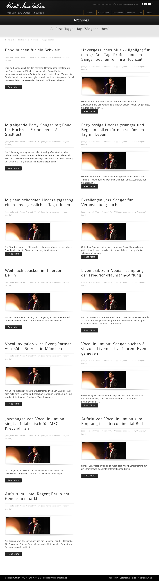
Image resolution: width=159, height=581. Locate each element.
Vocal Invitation (13, 578)
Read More (13, 87)
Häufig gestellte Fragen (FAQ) (125, 4)
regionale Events (145, 578)
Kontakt (96, 4)
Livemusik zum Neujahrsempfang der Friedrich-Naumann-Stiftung (112, 272)
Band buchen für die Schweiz (25, 40)
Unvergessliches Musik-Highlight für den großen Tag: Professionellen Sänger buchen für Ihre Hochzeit (115, 55)
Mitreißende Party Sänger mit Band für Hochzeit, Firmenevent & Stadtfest (38, 130)
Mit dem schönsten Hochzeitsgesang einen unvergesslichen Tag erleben (39, 202)
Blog (134, 578)
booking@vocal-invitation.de (55, 578)
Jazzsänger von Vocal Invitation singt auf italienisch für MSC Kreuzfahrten (34, 424)
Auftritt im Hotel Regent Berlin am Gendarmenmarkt (37, 496)
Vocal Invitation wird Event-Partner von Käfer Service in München (38, 346)
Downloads (106, 4)
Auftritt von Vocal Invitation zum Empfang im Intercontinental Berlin (114, 421)
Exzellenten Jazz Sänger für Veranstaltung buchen (107, 202)
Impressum (113, 578)
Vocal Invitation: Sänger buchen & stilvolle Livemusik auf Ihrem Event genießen (114, 349)
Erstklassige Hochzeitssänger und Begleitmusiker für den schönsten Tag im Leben (112, 130)
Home (7, 40)
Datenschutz (125, 578)
